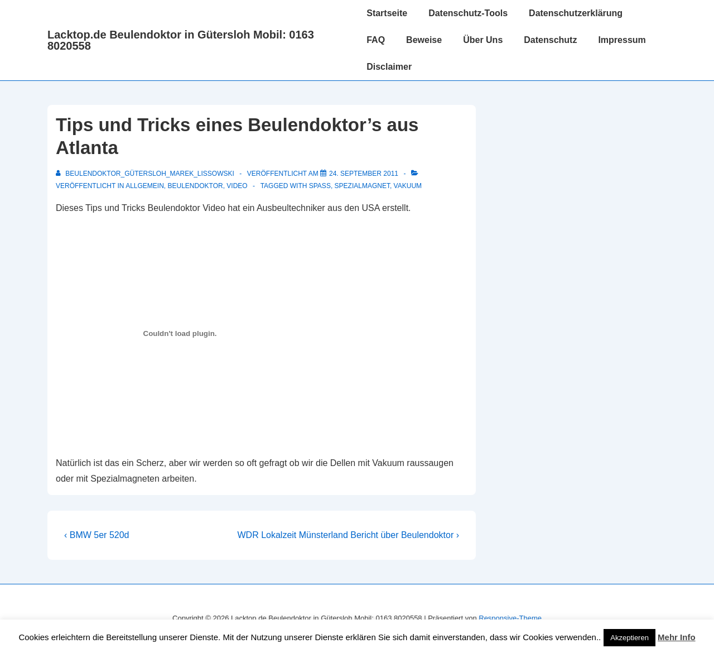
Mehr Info (677, 637)
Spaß (320, 186)
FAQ (375, 40)
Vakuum (408, 186)
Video (236, 186)
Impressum (621, 40)
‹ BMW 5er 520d (96, 535)
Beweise (424, 40)
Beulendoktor (195, 186)
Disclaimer (389, 66)
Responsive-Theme (510, 618)
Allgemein (145, 186)
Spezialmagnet (362, 186)
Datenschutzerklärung (576, 13)
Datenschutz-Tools (468, 13)
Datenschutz (550, 40)
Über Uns (483, 40)
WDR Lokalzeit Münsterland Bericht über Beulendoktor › (348, 535)
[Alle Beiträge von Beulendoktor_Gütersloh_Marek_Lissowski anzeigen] (146, 173)
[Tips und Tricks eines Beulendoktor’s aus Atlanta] (363, 173)
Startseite (386, 13)
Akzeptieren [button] (629, 637)
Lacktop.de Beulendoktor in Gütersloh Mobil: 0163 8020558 (180, 40)
